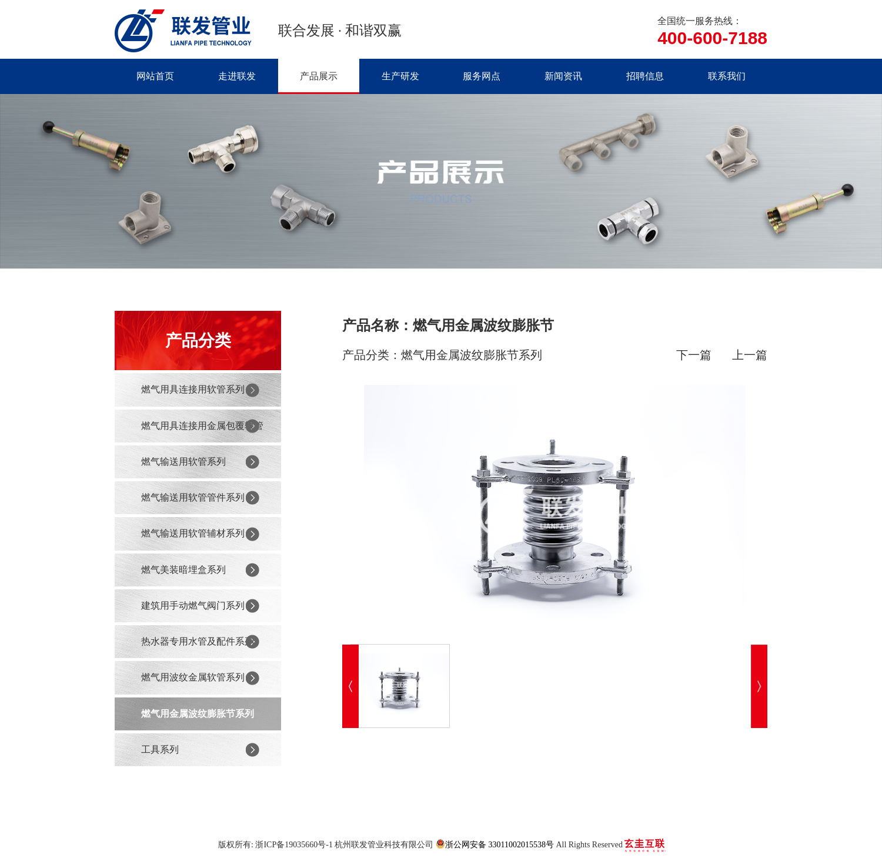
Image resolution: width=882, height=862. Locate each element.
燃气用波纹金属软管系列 (193, 677)
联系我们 (727, 76)
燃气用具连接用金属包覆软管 (202, 426)
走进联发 (237, 76)
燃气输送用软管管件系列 (193, 497)
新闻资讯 (563, 76)
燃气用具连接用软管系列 (193, 389)
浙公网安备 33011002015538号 (495, 844)
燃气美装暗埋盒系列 (183, 570)
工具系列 (160, 749)
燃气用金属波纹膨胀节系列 (197, 714)
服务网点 (481, 76)
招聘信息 (645, 76)
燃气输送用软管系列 (183, 462)
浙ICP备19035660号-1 (293, 844)
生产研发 (400, 76)
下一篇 (693, 354)
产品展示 (319, 76)
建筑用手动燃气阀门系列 (193, 606)
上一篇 (749, 354)
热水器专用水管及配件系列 (197, 641)
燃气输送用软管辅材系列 (193, 533)
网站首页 (155, 76)
